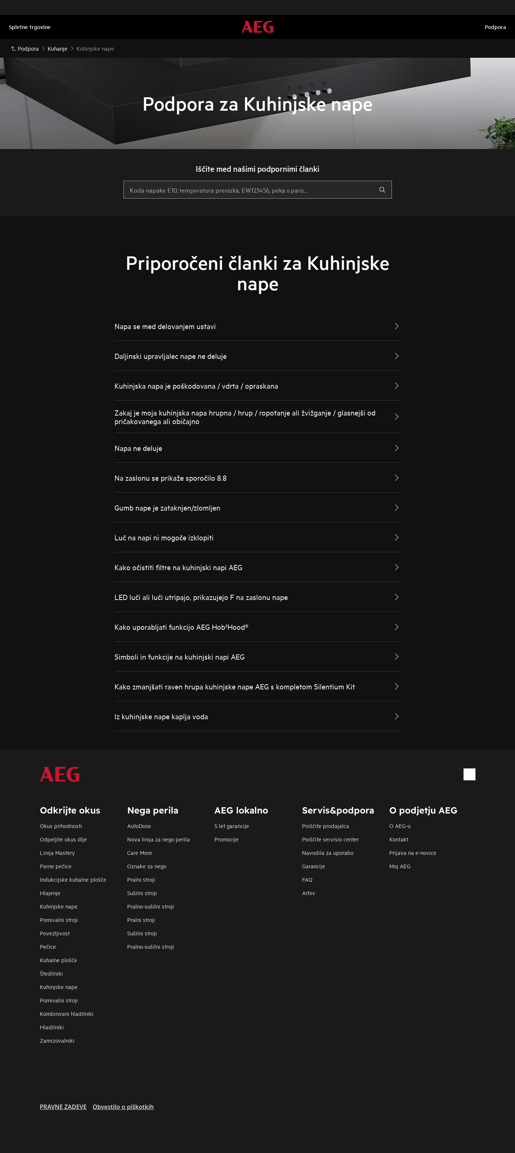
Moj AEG (400, 865)
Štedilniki (51, 973)
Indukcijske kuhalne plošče (73, 879)
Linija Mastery (57, 852)
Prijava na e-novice (412, 852)
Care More (139, 852)
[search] (382, 189)
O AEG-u (400, 825)
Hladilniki (52, 1026)
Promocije (226, 839)
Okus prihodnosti (61, 825)
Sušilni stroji (142, 892)
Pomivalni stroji (59, 919)
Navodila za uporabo (328, 852)
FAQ (307, 879)
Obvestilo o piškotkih (123, 1107)
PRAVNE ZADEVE (63, 1107)
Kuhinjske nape (59, 906)
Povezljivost (55, 932)
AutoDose (139, 825)
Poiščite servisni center (330, 839)
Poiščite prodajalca (325, 825)
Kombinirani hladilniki (67, 1013)
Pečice (48, 946)
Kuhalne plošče (58, 959)
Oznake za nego (146, 865)
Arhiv (308, 892)
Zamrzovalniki (57, 1040)
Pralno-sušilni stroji (150, 906)
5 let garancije (231, 825)
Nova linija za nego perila (158, 839)
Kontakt (398, 839)
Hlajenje (50, 892)
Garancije (313, 865)
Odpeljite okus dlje (63, 839)
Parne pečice (56, 865)
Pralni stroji (141, 879)
